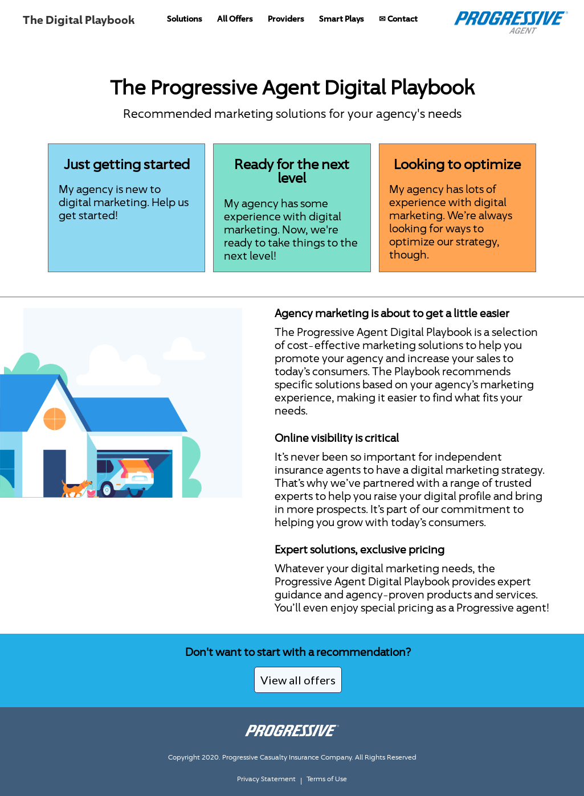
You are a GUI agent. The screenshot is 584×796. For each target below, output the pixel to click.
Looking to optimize (457, 164)
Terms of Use (327, 778)
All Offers (235, 18)
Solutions (184, 18)
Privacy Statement (266, 778)
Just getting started (127, 164)
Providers (286, 18)
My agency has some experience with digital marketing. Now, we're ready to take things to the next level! (291, 229)
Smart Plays (341, 18)
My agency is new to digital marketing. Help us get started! (124, 201)
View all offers (298, 680)
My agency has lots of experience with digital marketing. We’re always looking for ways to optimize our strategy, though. (450, 221)
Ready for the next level (291, 171)
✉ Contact (398, 18)
